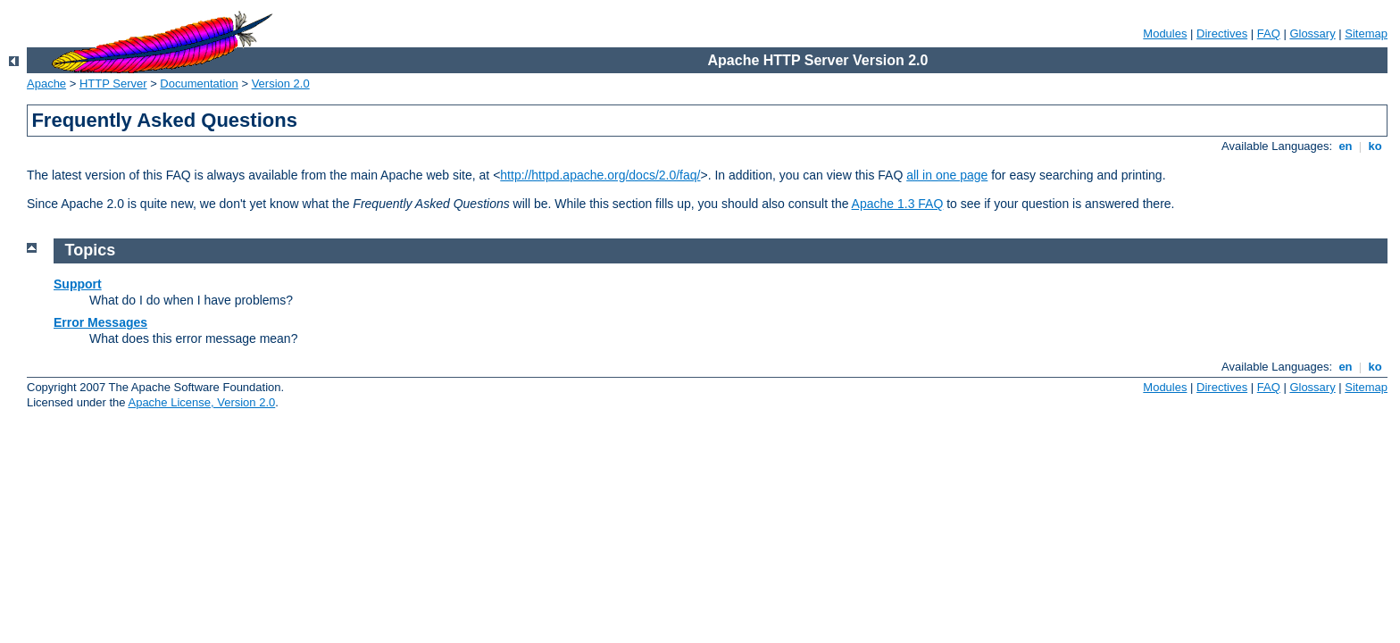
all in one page (947, 175)
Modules (1165, 33)
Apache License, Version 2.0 (201, 402)
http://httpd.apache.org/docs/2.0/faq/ (600, 175)
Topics (90, 250)
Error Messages (100, 322)
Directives (1221, 33)
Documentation (199, 83)
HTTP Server (113, 83)
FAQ (1268, 33)
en (1345, 146)
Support (78, 284)
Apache (46, 83)
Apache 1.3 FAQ (898, 203)
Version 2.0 (281, 83)
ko (1375, 146)
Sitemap (1366, 33)
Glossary (1312, 33)
